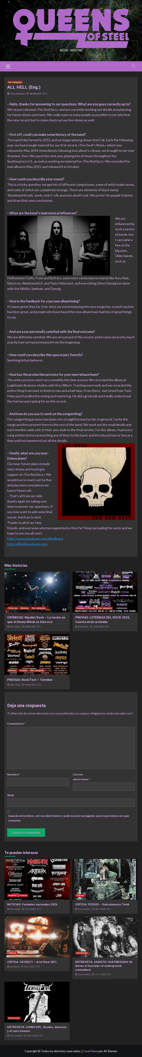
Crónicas (12, 608)
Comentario (16, 723)
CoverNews (90, 1051)
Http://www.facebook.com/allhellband (35, 538)
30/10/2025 (32, 1036)
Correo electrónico (81, 777)
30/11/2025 (100, 909)
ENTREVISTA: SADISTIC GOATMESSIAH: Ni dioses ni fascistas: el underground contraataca (103, 965)
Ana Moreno (15, 966)
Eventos (25, 608)
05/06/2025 (30, 685)
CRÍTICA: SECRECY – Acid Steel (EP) (31, 962)
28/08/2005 (35, 93)
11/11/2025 (100, 974)
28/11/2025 (29, 967)
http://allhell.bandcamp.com (27, 544)
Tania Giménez (17, 93)
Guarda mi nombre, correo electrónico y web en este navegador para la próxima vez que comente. (68, 818)
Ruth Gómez (15, 626)
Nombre (14, 774)
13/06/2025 (98, 627)
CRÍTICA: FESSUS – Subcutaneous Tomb (102, 904)
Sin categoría (15, 82)
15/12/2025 (30, 909)
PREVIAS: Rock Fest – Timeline (30, 680)
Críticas (80, 895)
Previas (91, 608)
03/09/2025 (30, 627)
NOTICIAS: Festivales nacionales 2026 (32, 904)
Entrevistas (82, 953)
